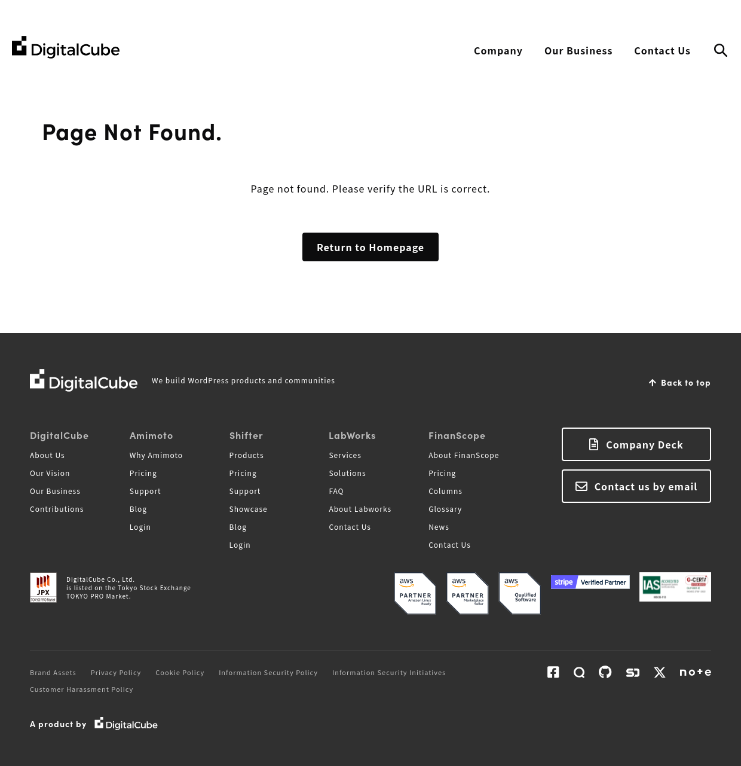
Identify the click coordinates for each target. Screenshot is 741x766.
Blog (138, 508)
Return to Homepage (370, 247)
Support (145, 491)
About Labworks (360, 508)
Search (720, 51)
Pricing (143, 473)
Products (246, 455)
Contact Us (662, 50)
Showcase (248, 508)
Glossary (445, 508)
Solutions (347, 473)
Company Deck (644, 444)
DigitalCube (59, 434)
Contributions (57, 508)
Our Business (578, 50)
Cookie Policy (179, 672)
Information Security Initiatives (389, 672)
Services (345, 455)
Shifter (246, 434)
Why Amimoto (156, 455)
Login (140, 526)
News (438, 526)
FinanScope (457, 434)
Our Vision (50, 473)
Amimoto (151, 434)
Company (498, 50)
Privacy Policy (116, 672)
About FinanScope (463, 455)
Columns (445, 491)
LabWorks (352, 434)
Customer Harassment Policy (81, 689)
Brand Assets (53, 672)
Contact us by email (646, 486)
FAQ (336, 491)
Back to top (686, 382)
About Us (47, 455)
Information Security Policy (268, 672)
